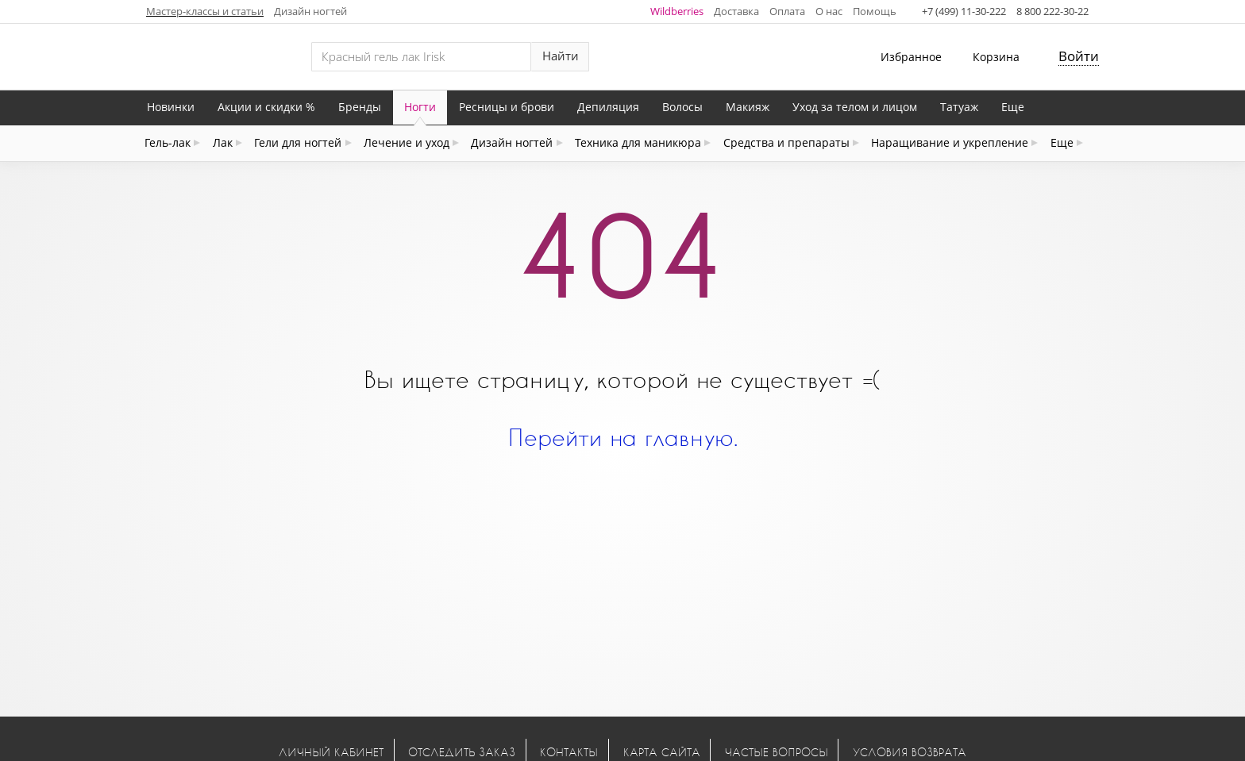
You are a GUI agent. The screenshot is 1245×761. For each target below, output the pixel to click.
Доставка (736, 11)
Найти (560, 56)
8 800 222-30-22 (1052, 11)
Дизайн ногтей (310, 11)
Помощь (874, 11)
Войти (1078, 56)
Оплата (787, 11)
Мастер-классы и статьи (205, 11)
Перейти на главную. (622, 437)
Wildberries (676, 11)
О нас (828, 11)
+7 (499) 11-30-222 (964, 11)
